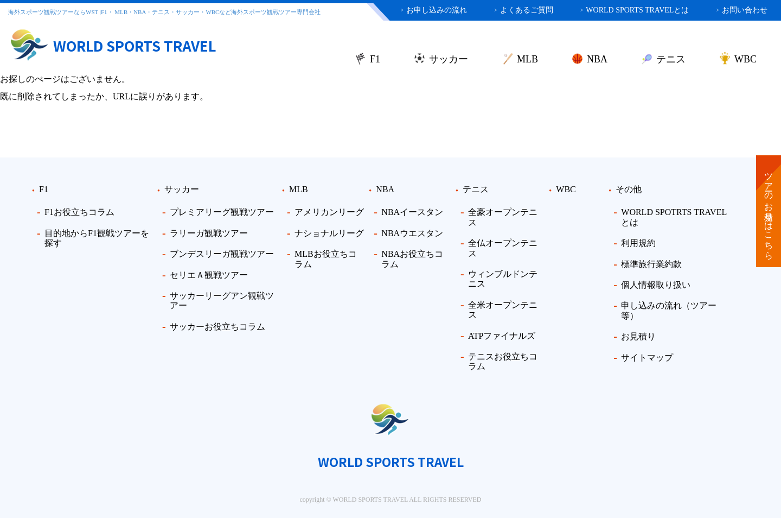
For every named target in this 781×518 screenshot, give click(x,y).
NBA (597, 59)
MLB (527, 59)
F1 (375, 59)
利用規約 (638, 243)
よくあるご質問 (523, 10)
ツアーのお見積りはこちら (768, 211)
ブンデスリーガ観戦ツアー (222, 253)
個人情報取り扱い (655, 284)
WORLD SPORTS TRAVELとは (634, 10)
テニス (671, 59)
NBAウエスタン (412, 233)
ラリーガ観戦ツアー (209, 233)
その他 (629, 189)
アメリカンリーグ (329, 212)
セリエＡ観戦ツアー (209, 275)
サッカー (448, 59)
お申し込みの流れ (433, 10)
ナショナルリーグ (329, 233)
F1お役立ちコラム (79, 212)
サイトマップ (647, 357)
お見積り (638, 336)
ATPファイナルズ (501, 335)
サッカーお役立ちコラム (217, 326)
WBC (745, 59)
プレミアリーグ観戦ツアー (222, 212)
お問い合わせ (741, 10)
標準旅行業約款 (651, 264)
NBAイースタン (412, 212)
